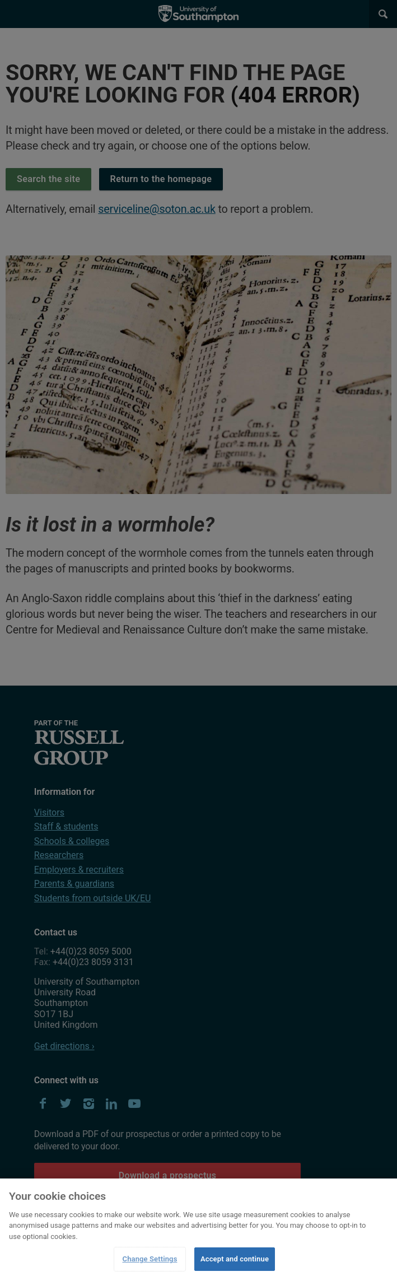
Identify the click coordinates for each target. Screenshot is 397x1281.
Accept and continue (234, 1259)
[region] (198, 1229)
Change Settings (150, 1259)
